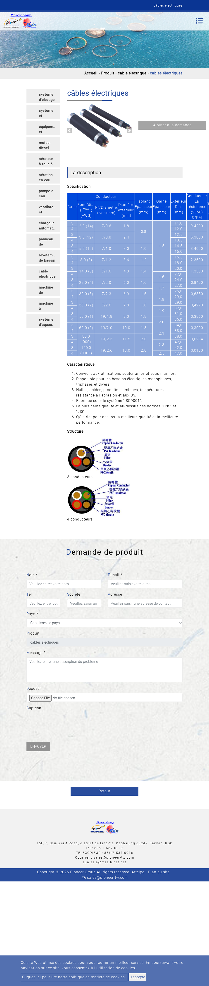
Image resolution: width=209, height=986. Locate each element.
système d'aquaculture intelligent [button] (49, 323)
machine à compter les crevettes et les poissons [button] (47, 306)
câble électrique (132, 73)
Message (35, 653)
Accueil (90, 73)
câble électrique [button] (47, 274)
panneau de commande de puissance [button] (48, 242)
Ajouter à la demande (172, 125)
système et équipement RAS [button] (49, 114)
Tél (29, 594)
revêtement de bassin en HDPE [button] (48, 258)
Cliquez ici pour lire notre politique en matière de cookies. (74, 977)
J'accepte (137, 977)
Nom (32, 575)
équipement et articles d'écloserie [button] (49, 130)
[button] (69, 130)
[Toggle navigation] (199, 20)
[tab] (43, 96)
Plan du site (159, 872)
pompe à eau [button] (46, 193)
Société (73, 594)
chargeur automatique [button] (49, 225)
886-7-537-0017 (108, 848)
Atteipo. (139, 872)
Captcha (33, 708)
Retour (104, 791)
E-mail (115, 575)
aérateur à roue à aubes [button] (46, 162)
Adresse (115, 594)
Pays (32, 614)
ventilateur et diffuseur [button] (48, 210)
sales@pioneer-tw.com (113, 857)
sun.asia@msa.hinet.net (104, 862)
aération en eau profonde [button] (46, 178)
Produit (107, 73)
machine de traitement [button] (48, 290)
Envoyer (38, 746)
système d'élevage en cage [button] (47, 98)
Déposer (33, 688)
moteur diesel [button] (45, 145)
